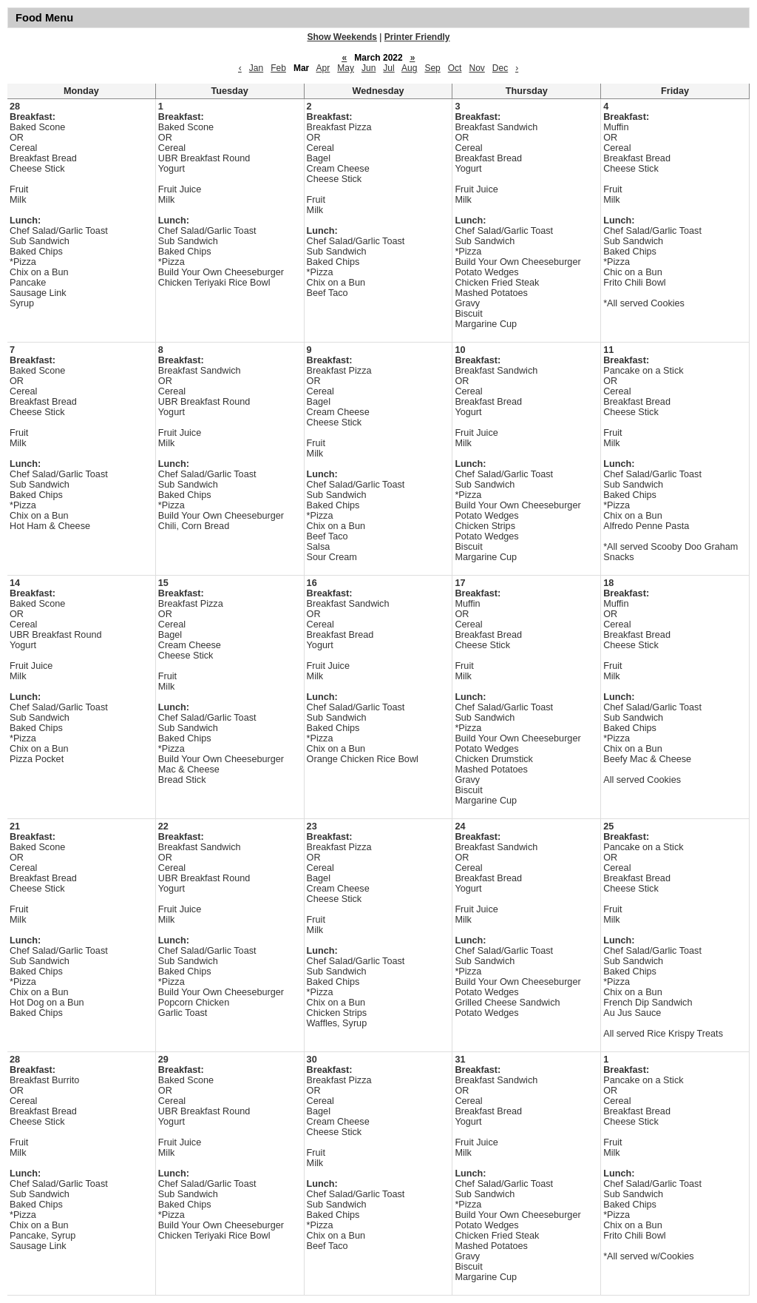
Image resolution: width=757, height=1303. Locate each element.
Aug (409, 68)
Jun (368, 68)
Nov (476, 68)
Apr (323, 68)
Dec (500, 68)
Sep (432, 68)
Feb (278, 68)
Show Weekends (342, 37)
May (345, 68)
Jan (256, 68)
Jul (388, 68)
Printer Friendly (417, 37)
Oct (455, 68)
